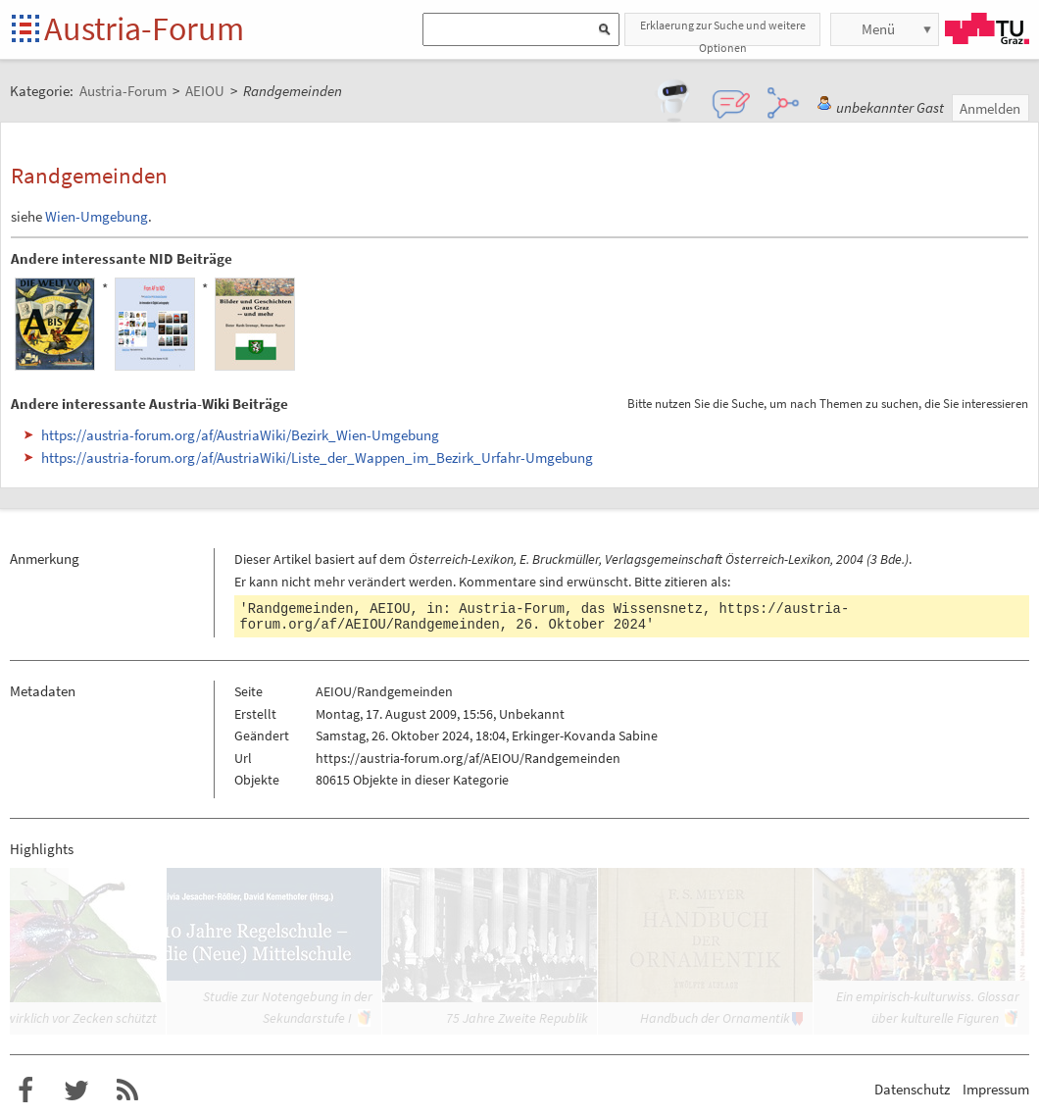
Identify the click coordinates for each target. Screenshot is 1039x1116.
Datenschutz (912, 1089)
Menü (878, 29)
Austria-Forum (144, 28)
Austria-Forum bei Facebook (25, 1090)
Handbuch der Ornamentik (715, 1018)
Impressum (996, 1089)
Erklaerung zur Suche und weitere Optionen (723, 32)
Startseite (27, 30)
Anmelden (990, 108)
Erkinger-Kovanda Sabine (585, 735)
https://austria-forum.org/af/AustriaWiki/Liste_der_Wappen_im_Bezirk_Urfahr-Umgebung (317, 457)
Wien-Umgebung (96, 216)
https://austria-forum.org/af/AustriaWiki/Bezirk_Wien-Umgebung (240, 435)
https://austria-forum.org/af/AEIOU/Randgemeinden (468, 758)
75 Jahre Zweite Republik (517, 1018)
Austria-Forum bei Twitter (76, 1090)
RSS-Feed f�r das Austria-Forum (127, 1090)
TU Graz (987, 28)
